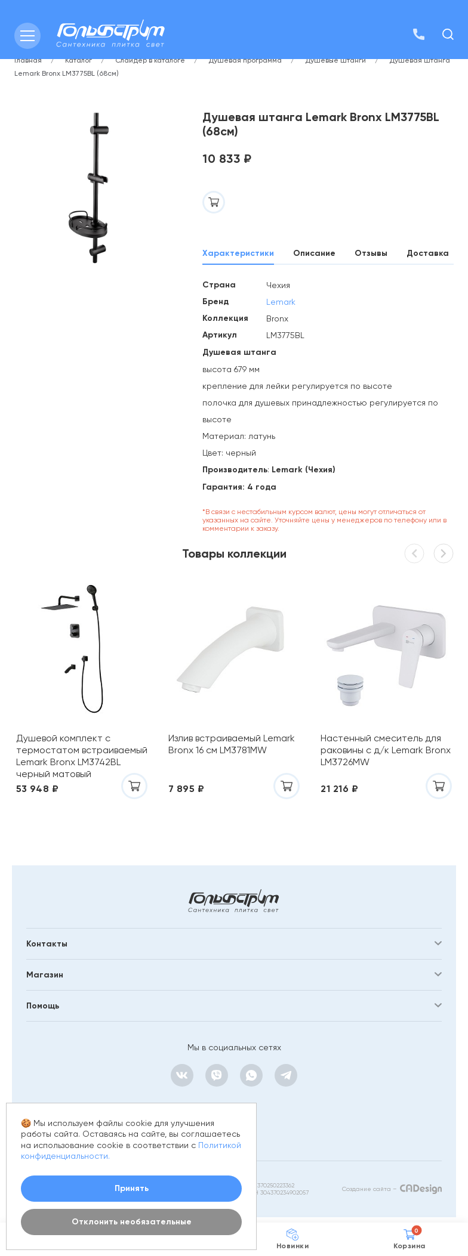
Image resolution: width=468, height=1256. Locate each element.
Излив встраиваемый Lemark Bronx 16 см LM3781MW (231, 744)
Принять (132, 1188)
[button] (443, 553)
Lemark (280, 302)
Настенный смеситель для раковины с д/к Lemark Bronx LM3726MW (386, 750)
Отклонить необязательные (132, 1222)
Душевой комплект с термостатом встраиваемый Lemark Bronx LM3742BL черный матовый (81, 755)
